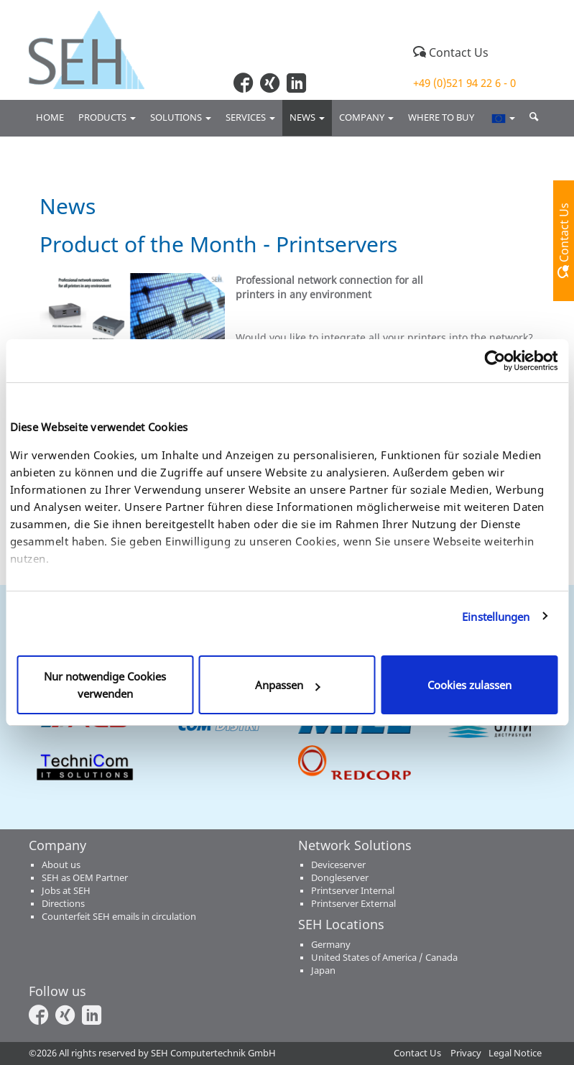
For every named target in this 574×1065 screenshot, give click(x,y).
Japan (323, 970)
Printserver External (353, 904)
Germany (331, 945)
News (307, 117)
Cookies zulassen (469, 685)
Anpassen (287, 685)
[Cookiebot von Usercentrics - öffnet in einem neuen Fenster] (494, 361)
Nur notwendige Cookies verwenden (105, 685)
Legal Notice (515, 1053)
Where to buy (442, 117)
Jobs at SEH (66, 891)
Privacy (465, 1053)
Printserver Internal (352, 891)
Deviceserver (338, 865)
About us (61, 865)
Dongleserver (340, 878)
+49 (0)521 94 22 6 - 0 (464, 82)
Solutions (180, 117)
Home (50, 117)
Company (366, 117)
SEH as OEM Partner (85, 878)
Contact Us (451, 52)
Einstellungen (495, 616)
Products (107, 117)
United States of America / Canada (384, 957)
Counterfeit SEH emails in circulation (119, 916)
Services (250, 117)
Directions (63, 904)
